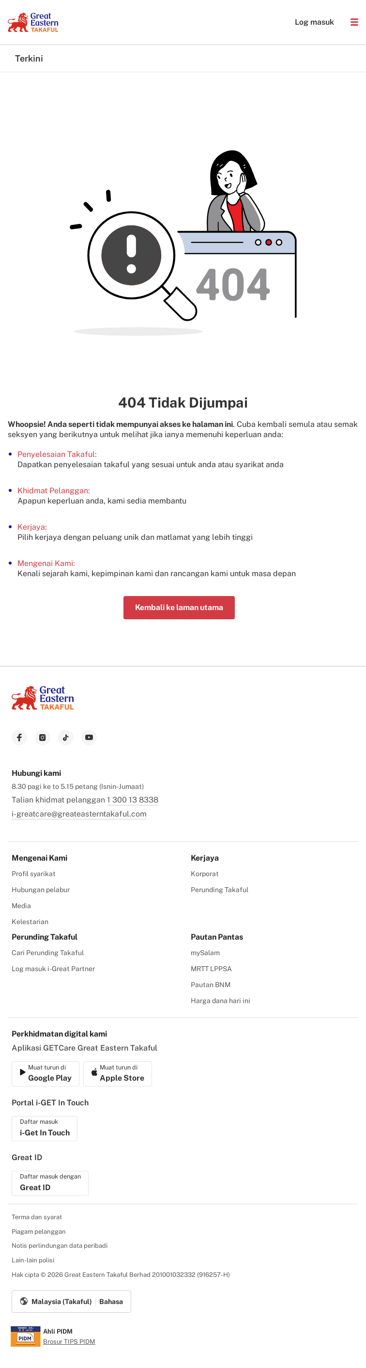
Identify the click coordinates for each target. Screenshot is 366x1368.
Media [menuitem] (21, 906)
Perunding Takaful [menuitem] (219, 890)
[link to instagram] (42, 737)
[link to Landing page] (43, 710)
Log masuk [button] (309, 22)
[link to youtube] (89, 737)
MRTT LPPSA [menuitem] (211, 969)
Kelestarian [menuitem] (30, 922)
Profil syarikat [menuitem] (34, 874)
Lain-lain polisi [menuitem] (33, 1260)
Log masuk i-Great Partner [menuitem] (53, 969)
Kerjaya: (32, 527)
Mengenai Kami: (46, 563)
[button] (354, 22)
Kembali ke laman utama (179, 607)
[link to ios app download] (45, 1073)
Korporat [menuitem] (205, 874)
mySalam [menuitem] (205, 953)
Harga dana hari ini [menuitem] (220, 1001)
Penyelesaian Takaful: (57, 454)
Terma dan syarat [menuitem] (37, 1217)
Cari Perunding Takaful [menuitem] (48, 953)
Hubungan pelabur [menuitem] (41, 890)
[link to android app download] (117, 1073)
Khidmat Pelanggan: (53, 490)
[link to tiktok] (66, 737)
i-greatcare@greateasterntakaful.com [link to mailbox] (79, 813)
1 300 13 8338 (132, 799)
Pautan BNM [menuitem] (210, 985)
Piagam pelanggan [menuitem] (39, 1231)
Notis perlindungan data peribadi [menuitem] (59, 1245)
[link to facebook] (19, 737)
